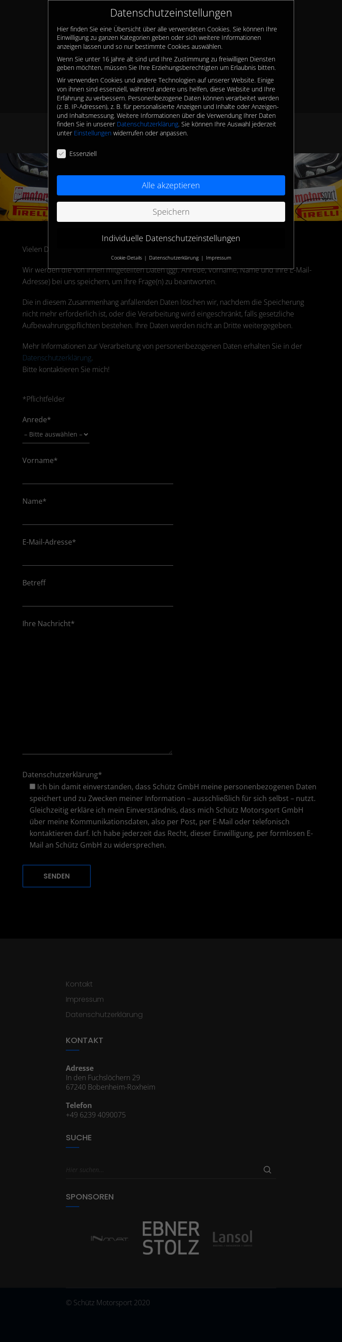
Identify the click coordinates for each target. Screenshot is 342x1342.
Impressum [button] (218, 247)
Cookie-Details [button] (127, 247)
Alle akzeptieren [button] (171, 174)
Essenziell (77, 143)
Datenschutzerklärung (147, 113)
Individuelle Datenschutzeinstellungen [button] (171, 227)
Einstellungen (92, 122)
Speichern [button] (171, 200)
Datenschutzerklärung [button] (174, 247)
